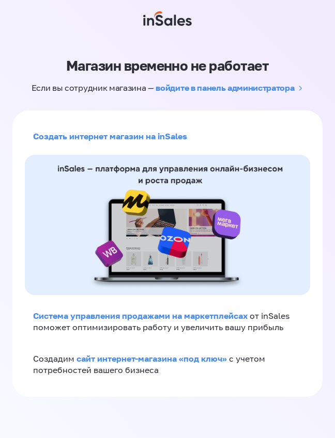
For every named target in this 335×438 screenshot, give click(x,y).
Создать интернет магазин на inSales (110, 136)
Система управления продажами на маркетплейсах (141, 316)
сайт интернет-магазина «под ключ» (153, 358)
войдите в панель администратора (225, 88)
